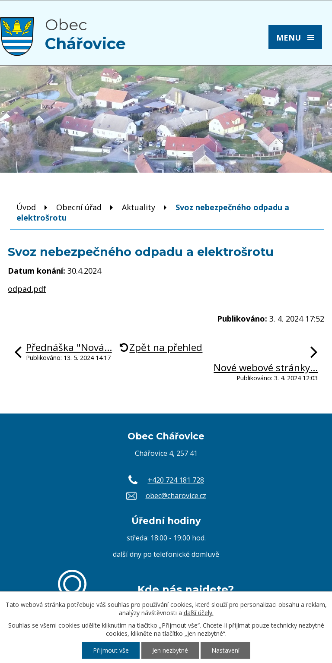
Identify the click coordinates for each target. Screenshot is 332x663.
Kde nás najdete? (185, 589)
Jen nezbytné (170, 650)
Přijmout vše (111, 650)
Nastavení (225, 650)
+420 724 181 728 (176, 480)
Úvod (26, 207)
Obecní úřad (79, 207)
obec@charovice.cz (176, 495)
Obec (85, 34)
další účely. (199, 613)
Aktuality (138, 207)
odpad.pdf (27, 289)
